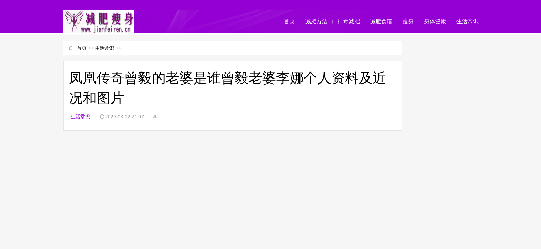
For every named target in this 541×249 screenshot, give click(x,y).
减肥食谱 (381, 21)
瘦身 (408, 21)
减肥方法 (316, 21)
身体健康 (435, 21)
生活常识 (467, 21)
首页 (289, 21)
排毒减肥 (349, 21)
